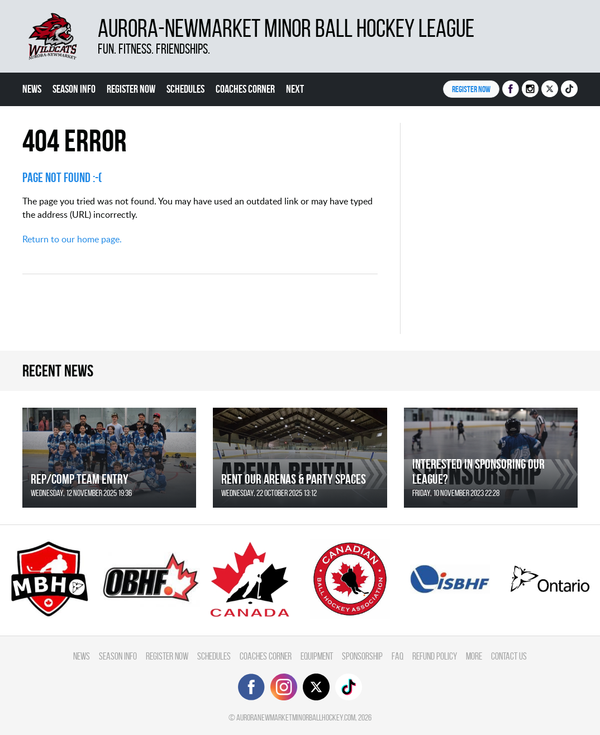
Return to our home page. (72, 239)
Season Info (74, 89)
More (474, 656)
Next (295, 89)
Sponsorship (362, 656)
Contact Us (509, 656)
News (31, 89)
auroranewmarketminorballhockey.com (295, 717)
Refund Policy (434, 656)
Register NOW (471, 89)
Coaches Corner (245, 89)
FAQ (397, 656)
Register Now (131, 89)
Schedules (185, 89)
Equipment (317, 656)
